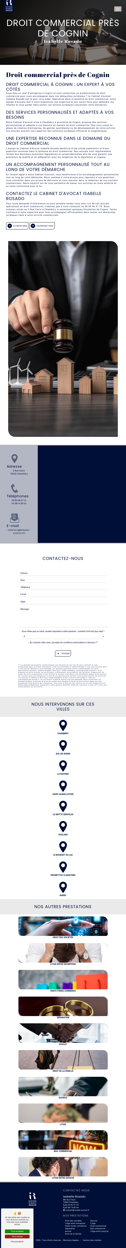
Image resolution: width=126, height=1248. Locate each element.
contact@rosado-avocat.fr (76, 1210)
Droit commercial (98, 1226)
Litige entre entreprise (75, 1223)
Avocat (68, 1231)
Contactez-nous (42, 226)
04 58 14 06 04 (19, 503)
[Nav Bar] (117, 9)
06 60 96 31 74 (19, 500)
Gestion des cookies (91, 1240)
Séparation (70, 1229)
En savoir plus (17, 226)
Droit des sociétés (73, 1221)
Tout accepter (17, 1231)
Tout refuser (17, 1236)
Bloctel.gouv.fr (70, 673)
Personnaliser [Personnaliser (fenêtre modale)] (17, 1241)
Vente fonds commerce (75, 1226)
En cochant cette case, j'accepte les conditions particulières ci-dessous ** (64, 630)
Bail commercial (97, 1229)
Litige (93, 1223)
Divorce (93, 1221)
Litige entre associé (99, 1231)
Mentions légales (71, 1240)
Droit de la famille (73, 1234)
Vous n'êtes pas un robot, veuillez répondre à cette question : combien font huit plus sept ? (63, 619)
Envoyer (66, 641)
